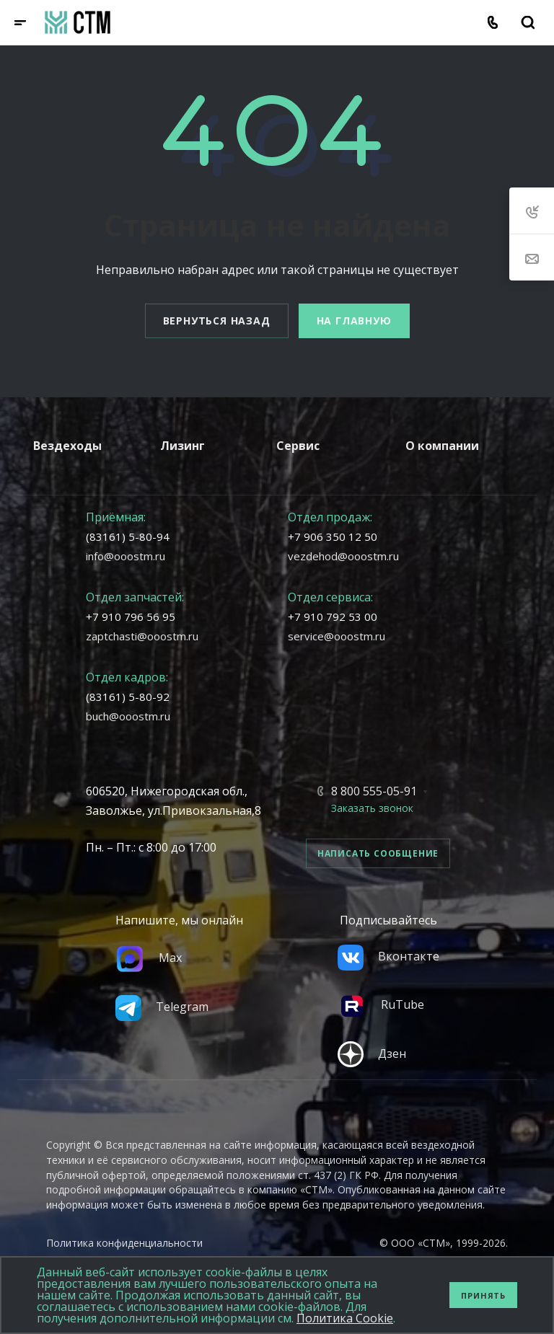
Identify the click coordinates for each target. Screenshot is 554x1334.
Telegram (161, 1007)
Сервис (298, 446)
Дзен (372, 1053)
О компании (442, 446)
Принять (483, 1295)
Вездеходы (67, 446)
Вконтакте (388, 956)
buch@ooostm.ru (128, 716)
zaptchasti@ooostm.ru (142, 636)
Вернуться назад (217, 320)
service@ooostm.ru (336, 636)
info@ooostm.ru (125, 556)
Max (148, 958)
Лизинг (182, 446)
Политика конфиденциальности (124, 1243)
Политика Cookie (344, 1318)
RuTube (381, 1004)
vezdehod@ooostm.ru (343, 556)
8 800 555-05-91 (374, 791)
